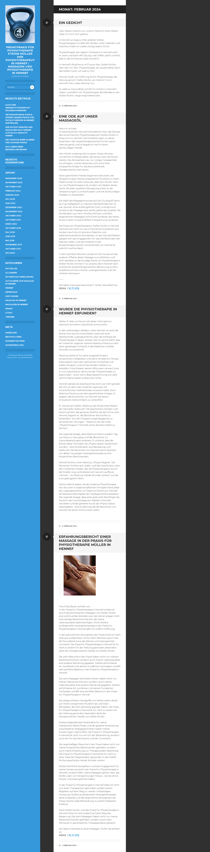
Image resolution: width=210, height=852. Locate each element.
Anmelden (11, 332)
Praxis (9, 308)
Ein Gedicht (70, 23)
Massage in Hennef (16, 300)
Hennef (9, 288)
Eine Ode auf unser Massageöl (78, 118)
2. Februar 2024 (69, 526)
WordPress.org (14, 345)
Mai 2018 (9, 240)
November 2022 (13, 211)
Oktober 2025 (13, 186)
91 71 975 (74, 288)
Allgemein (11, 272)
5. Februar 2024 (69, 106)
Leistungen (11, 296)
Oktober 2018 (13, 228)
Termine (9, 317)
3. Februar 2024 (69, 299)
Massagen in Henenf (16, 304)
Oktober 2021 (13, 220)
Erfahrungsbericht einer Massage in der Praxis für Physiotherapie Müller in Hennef (85, 543)
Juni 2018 (10, 236)
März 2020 (11, 224)
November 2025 (13, 182)
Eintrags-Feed (13, 337)
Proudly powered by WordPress (20, 355)
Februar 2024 (13, 191)
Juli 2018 (10, 232)
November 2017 (13, 244)
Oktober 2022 (13, 215)
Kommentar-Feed (15, 341)
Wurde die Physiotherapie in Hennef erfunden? (88, 311)
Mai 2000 (10, 253)
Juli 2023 (10, 199)
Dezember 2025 (13, 178)
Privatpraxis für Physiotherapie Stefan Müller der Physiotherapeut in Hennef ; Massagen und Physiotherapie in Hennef (20, 60)
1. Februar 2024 (69, 845)
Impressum (11, 292)
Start (8, 313)
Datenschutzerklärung (19, 277)
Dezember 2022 (13, 207)
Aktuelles (11, 268)
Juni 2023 (10, 203)
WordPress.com (27, 357)
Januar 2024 (12, 195)
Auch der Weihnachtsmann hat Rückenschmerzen (18, 108)
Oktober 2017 (13, 249)
